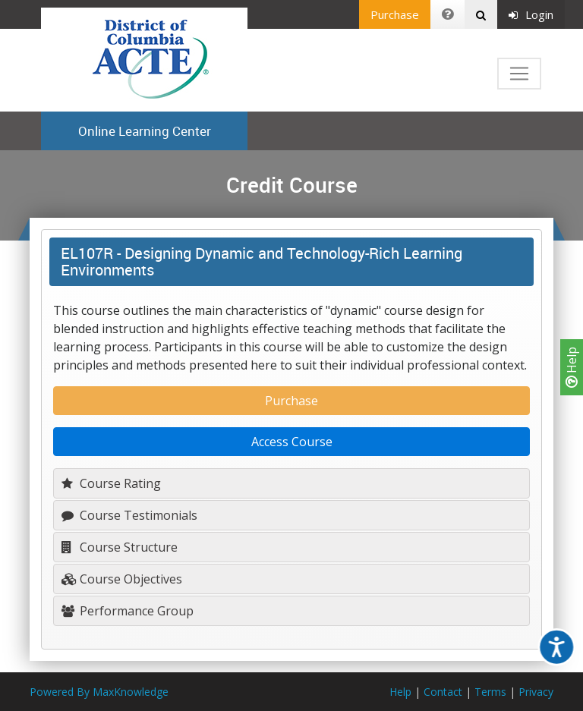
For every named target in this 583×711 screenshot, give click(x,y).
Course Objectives (121, 579)
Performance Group (127, 610)
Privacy (535, 691)
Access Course (291, 441)
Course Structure (119, 547)
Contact (443, 691)
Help (571, 367)
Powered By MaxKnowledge (99, 691)
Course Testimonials (129, 515)
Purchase (394, 14)
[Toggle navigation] (519, 74)
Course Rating (111, 483)
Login (531, 14)
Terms (490, 691)
